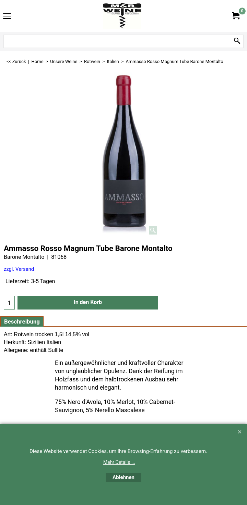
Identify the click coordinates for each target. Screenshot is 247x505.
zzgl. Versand (19, 269)
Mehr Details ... (119, 462)
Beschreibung (22, 321)
